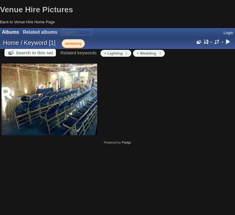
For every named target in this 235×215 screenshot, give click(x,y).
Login (228, 32)
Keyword (35, 42)
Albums (10, 32)
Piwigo (126, 142)
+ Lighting (116, 53)
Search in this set (34, 52)
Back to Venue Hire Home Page (27, 22)
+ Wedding (149, 53)
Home (11, 42)
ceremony (73, 44)
